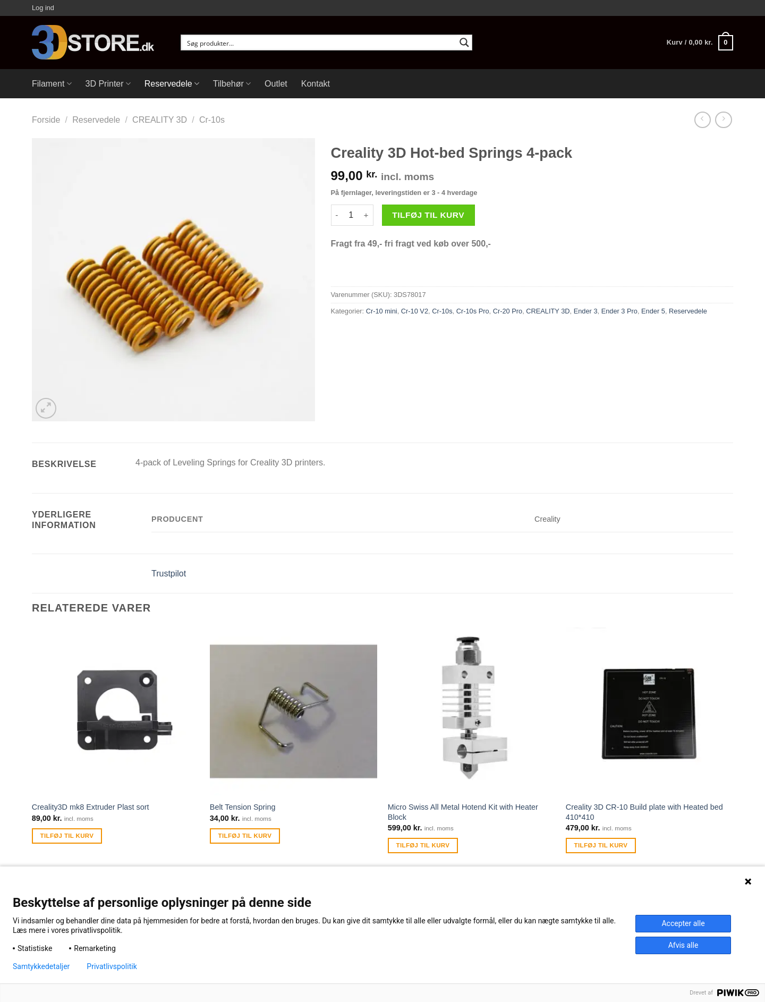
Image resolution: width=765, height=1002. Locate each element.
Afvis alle (683, 945)
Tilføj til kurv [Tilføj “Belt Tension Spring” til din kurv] (245, 836)
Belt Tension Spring (243, 807)
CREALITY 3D (159, 119)
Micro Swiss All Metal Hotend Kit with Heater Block (463, 812)
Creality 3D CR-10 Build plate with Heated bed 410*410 (644, 812)
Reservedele (171, 84)
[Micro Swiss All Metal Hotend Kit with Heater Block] (471, 711)
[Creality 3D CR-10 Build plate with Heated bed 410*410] (649, 711)
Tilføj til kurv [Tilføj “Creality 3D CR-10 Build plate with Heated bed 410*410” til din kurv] (601, 845)
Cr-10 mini (381, 311)
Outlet (276, 83)
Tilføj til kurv (428, 214)
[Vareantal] (351, 215)
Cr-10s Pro (472, 311)
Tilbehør (232, 84)
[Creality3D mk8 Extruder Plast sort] (115, 711)
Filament (52, 84)
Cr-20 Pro (507, 311)
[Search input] (319, 42)
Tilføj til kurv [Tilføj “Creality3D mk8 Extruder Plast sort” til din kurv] (67, 836)
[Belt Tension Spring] (293, 711)
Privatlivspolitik (112, 966)
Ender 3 (586, 311)
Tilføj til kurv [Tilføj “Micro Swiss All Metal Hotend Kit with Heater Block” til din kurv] (423, 845)
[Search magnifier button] (464, 42)
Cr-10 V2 (414, 311)
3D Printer (108, 84)
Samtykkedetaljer (41, 966)
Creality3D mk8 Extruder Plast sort (90, 807)
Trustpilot (168, 573)
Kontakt (315, 83)
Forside (46, 119)
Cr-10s (212, 119)
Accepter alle (682, 923)
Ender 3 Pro (619, 311)
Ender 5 (653, 311)
